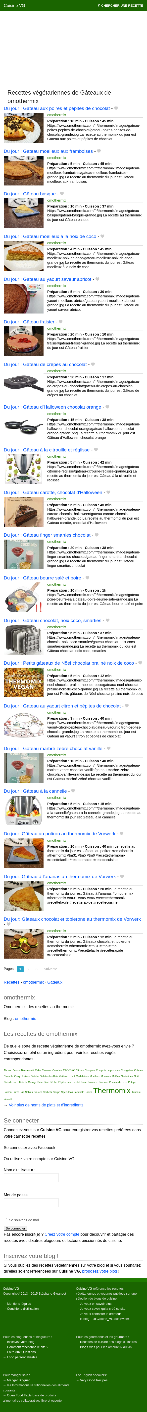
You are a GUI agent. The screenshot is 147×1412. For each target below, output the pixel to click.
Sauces (38, 1092)
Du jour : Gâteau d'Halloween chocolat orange (52, 407)
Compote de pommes (108, 1070)
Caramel (46, 1070)
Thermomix (112, 1090)
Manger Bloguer (18, 1380)
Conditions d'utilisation (23, 1308)
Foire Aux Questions (21, 1352)
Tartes (88, 1092)
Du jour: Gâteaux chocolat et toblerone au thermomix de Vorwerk (72, 919)
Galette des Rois (49, 1076)
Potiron (8, 1092)
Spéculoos (67, 1092)
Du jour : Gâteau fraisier (29, 321)
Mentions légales (19, 1304)
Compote (90, 1070)
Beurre (16, 1070)
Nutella (23, 1082)
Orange (32, 1082)
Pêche (53, 1082)
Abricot (7, 1070)
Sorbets (47, 1092)
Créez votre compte (62, 1234)
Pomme (103, 1082)
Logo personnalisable (22, 1357)
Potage (132, 1082)
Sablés (29, 1092)
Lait (73, 1076)
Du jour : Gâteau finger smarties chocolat (47, 535)
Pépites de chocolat (69, 1082)
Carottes (57, 1070)
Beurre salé (27, 1070)
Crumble (8, 1076)
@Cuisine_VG (103, 1319)
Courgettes (127, 1070)
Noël (136, 1076)
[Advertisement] (73, 49)
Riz (22, 1092)
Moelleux (95, 1076)
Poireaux (93, 1082)
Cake (38, 1070)
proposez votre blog (99, 1271)
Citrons (80, 1070)
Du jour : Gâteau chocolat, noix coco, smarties (52, 620)
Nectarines (127, 1076)
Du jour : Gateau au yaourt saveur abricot (47, 279)
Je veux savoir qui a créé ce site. (103, 1308)
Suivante (50, 969)
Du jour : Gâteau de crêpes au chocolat (45, 364)
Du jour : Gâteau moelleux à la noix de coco (50, 236)
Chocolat (69, 1070)
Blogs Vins (87, 1347)
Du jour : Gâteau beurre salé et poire (42, 577)
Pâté (46, 1082)
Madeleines (82, 1076)
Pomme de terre (118, 1082)
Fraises (25, 1076)
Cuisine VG (14, 5)
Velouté (8, 1099)
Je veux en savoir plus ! (96, 1304)
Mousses (106, 1076)
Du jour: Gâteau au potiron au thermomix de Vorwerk (59, 833)
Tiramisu (136, 1092)
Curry (17, 1076)
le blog (85, 1319)
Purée (16, 1092)
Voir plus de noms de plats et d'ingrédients (46, 1105)
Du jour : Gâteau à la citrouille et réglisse (47, 449)
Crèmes (138, 1070)
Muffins (116, 1076)
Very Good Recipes (93, 1380)
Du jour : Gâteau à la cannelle (35, 791)
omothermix (56, 115)
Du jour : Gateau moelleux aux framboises (48, 151)
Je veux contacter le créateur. (101, 1314)
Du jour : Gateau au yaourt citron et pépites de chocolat (62, 705)
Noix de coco (11, 1082)
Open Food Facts (19, 1395)
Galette (35, 1076)
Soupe (56, 1092)
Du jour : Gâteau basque (30, 193)
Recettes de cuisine (94, 1342)
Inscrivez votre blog (20, 1342)
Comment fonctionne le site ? (27, 1347)
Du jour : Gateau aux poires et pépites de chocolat (57, 108)
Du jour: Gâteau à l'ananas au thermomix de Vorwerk (60, 876)
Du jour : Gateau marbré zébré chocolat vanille (53, 748)
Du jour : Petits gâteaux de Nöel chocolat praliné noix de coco (69, 663)
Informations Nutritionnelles (31, 1385)
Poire (84, 1082)
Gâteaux (64, 1076)
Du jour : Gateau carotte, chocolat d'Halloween (53, 492)
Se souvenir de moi (24, 1220)
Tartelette (79, 1092)
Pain (40, 1082)
